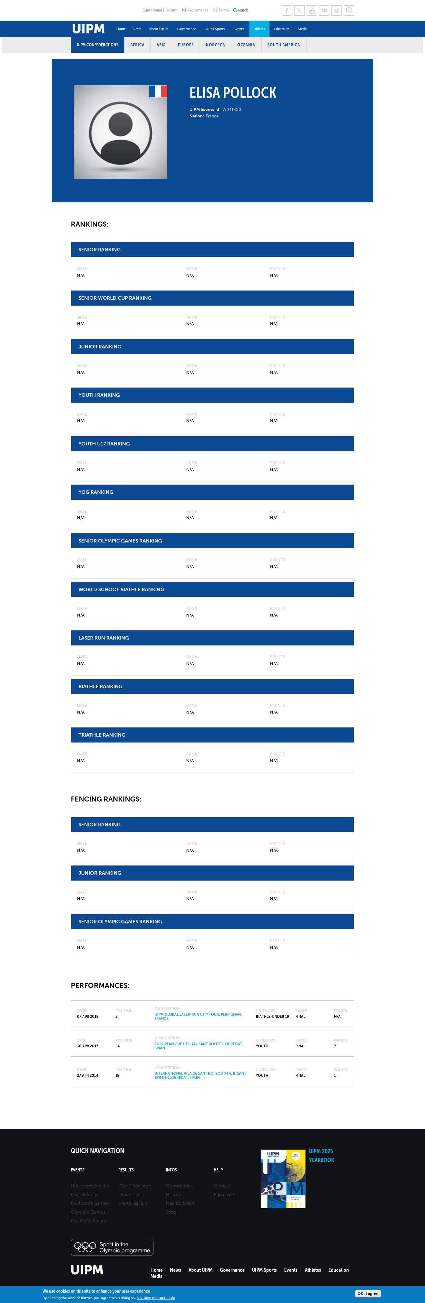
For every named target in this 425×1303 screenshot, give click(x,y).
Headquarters (180, 1203)
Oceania (246, 44)
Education (281, 29)
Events (238, 29)
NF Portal (220, 10)
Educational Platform (159, 10)
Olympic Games (88, 1212)
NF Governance (195, 10)
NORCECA (215, 44)
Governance (186, 29)
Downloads (130, 1194)
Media (303, 29)
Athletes (258, 29)
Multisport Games (90, 1203)
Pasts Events (84, 1194)
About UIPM (158, 29)
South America (283, 44)
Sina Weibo (336, 10)
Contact (222, 1186)
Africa (137, 44)
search (243, 10)
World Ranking (133, 1186)
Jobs (171, 1212)
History (173, 1194)
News (137, 29)
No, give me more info (156, 1298)
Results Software (88, 1221)
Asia (161, 44)
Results (126, 1170)
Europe (186, 44)
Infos (171, 1170)
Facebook (287, 10)
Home (121, 29)
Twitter (299, 10)
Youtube (312, 10)
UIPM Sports (214, 29)
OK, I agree (368, 1293)
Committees (179, 1186)
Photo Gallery (133, 1203)
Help (218, 1170)
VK (324, 10)
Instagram (349, 10)
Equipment (225, 1194)
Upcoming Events (90, 1186)
